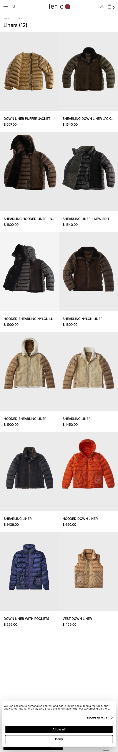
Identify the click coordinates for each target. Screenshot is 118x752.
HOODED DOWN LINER (80, 519)
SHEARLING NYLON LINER (83, 319)
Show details (97, 718)
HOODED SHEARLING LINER (25, 419)
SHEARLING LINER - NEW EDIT (86, 219)
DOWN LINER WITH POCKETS (26, 619)
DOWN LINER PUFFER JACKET (27, 119)
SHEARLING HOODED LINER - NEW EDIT (34, 219)
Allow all (59, 729)
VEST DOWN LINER (77, 619)
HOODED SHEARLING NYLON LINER (31, 319)
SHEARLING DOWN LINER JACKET (89, 119)
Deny (59, 739)
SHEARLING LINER (77, 419)
